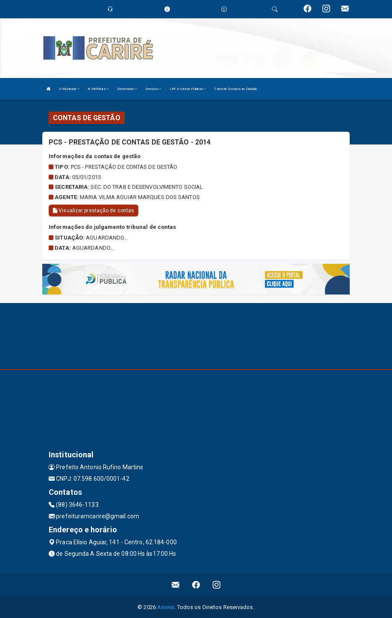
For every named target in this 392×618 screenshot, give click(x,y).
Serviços (153, 89)
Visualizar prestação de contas (93, 211)
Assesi (166, 607)
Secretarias (127, 89)
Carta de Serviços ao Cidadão (235, 89)
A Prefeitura (98, 89)
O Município (69, 89)
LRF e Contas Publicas (188, 89)
